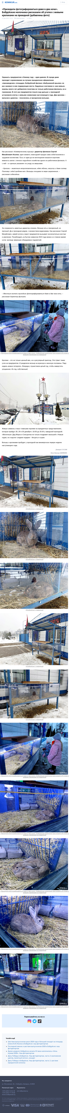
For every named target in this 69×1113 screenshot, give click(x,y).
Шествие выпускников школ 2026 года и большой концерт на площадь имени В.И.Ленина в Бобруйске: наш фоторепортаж (35, 1043)
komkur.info (12, 1099)
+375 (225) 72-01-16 (8, 1091)
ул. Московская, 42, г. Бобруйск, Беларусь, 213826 (18, 1084)
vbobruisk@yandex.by (8, 1095)
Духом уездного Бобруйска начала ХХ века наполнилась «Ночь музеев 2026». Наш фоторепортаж (32, 1052)
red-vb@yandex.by (22, 1091)
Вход (62, 2)
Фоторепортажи (19, 18)
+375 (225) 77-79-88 (8, 1093)
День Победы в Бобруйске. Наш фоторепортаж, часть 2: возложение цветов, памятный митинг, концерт (34, 1057)
